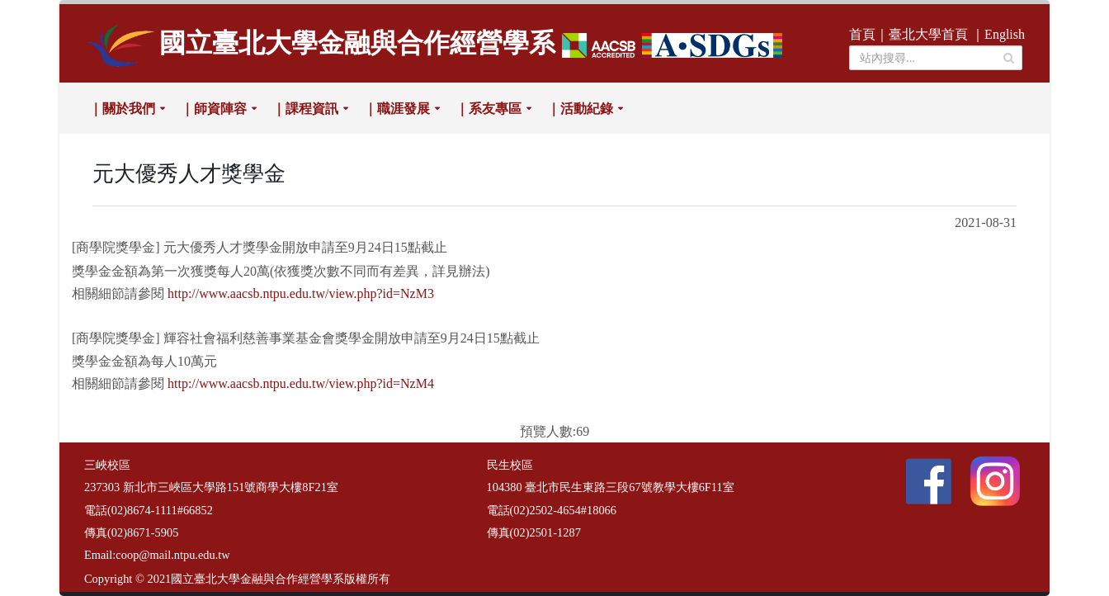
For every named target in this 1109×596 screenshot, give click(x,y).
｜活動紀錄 (580, 109)
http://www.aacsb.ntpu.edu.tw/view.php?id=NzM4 (301, 383)
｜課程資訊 (305, 109)
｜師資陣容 (214, 109)
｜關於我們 (122, 109)
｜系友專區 (488, 109)
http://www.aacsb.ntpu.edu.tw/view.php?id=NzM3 (301, 293)
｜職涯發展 (397, 109)
